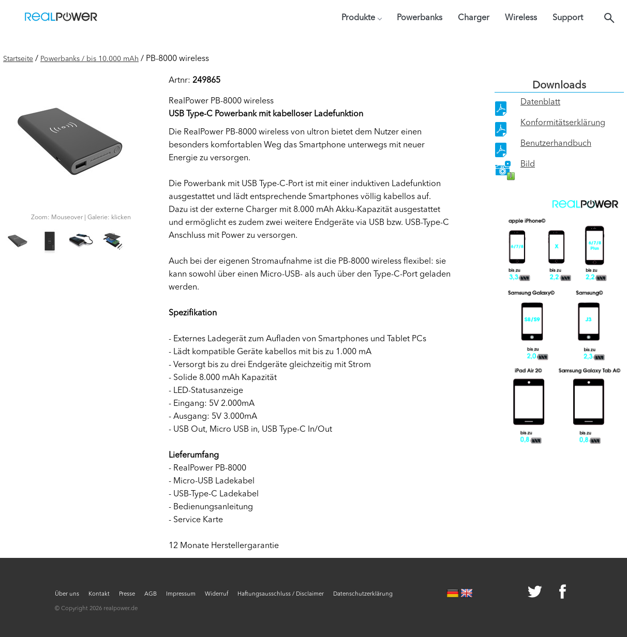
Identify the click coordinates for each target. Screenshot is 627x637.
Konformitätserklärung (562, 123)
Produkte (361, 18)
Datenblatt (540, 102)
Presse (127, 594)
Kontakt (99, 594)
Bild (527, 164)
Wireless (521, 18)
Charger (473, 18)
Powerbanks (419, 18)
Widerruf (216, 594)
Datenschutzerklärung (363, 594)
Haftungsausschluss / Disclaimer (280, 594)
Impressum (181, 594)
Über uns (67, 594)
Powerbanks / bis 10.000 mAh (89, 59)
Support (568, 18)
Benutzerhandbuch (555, 144)
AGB (150, 594)
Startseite (18, 59)
